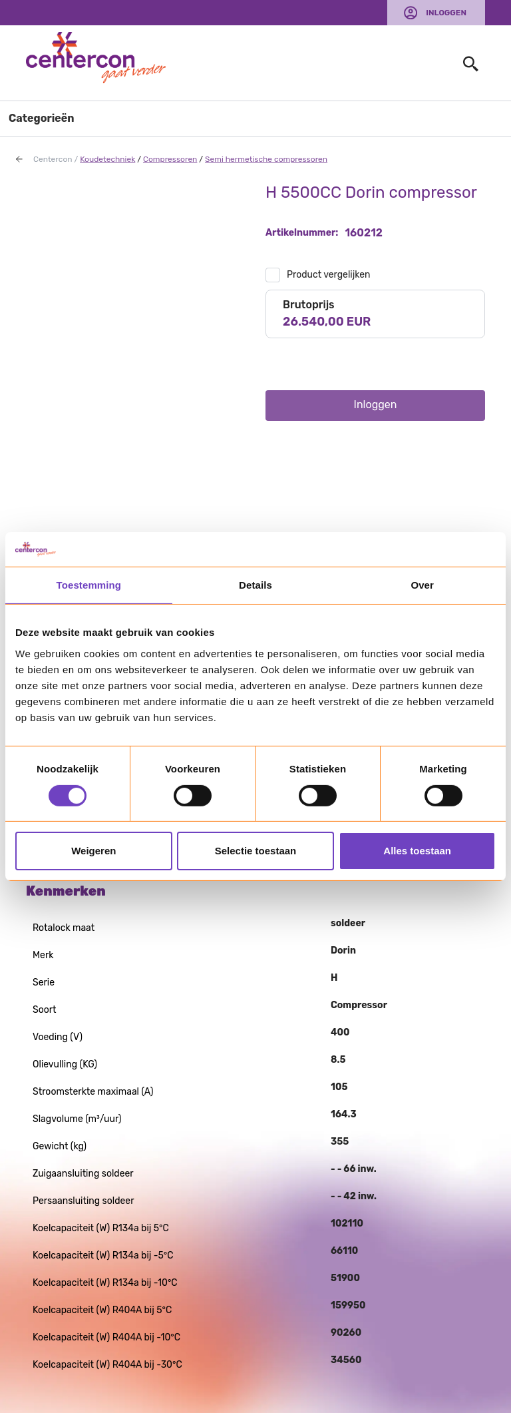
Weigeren (93, 850)
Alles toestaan (417, 850)
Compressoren (170, 159)
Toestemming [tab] (89, 585)
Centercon (53, 159)
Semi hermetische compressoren (266, 159)
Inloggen (446, 12)
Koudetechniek (107, 159)
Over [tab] (422, 585)
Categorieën (42, 118)
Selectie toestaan (256, 850)
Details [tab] (255, 585)
